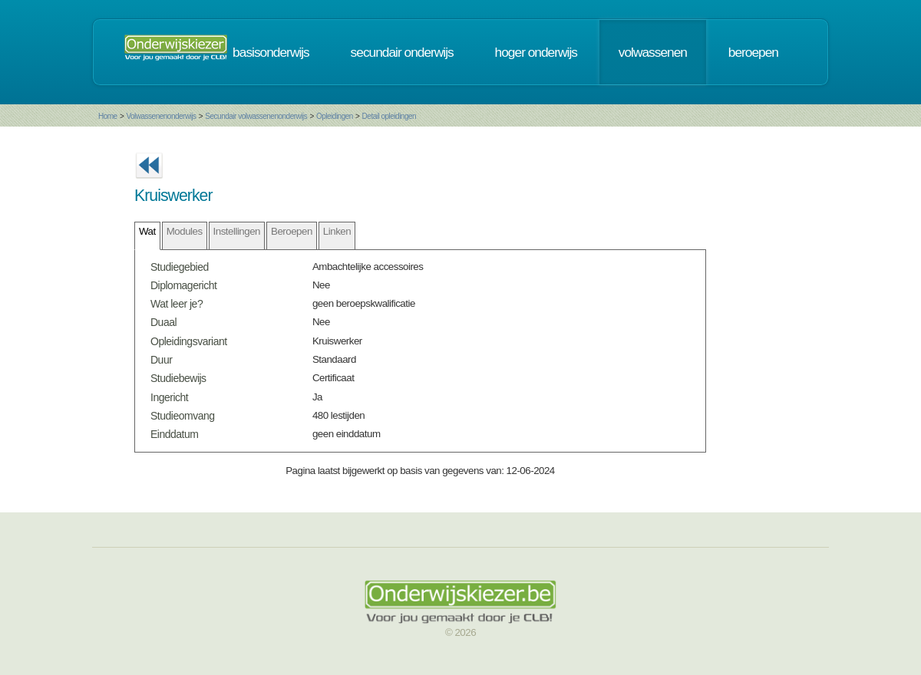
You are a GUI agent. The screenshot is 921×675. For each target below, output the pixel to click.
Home (107, 116)
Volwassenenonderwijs (161, 116)
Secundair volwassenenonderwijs (256, 116)
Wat (147, 231)
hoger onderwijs (536, 52)
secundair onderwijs (402, 52)
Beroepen (291, 231)
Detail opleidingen (389, 116)
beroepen (753, 52)
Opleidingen (334, 116)
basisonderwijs (271, 52)
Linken (337, 231)
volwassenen (653, 52)
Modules (185, 231)
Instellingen (236, 231)
